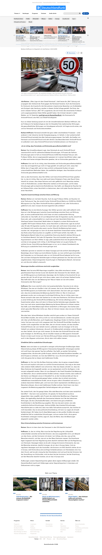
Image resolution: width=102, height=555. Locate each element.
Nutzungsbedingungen (59, 537)
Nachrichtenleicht (18, 529)
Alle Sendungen (18, 526)
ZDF (44, 539)
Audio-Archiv (52, 13)
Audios (32, 526)
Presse (77, 526)
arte (54, 539)
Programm (35, 13)
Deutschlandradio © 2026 (51, 544)
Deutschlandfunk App (36, 529)
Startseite (15, 18)
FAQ (61, 524)
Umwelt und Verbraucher (26, 18)
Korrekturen (78, 531)
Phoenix (49, 539)
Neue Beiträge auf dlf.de (20, 531)
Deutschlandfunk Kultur (49, 2)
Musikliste (63, 529)
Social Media (49, 526)
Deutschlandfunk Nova (63, 2)
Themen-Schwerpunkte (20, 533)
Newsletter (63, 526)
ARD (40, 539)
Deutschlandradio (37, 2)
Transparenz (78, 529)
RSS (61, 531)
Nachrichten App (34, 531)
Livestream (33, 524)
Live (85, 13)
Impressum (70, 537)
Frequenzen (33, 533)
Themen (16, 13)
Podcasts (43, 13)
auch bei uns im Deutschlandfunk (50, 115)
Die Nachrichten (18, 528)
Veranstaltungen (64, 528)
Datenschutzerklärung (46, 537)
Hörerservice (49, 524)
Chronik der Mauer (62, 539)
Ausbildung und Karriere (81, 528)
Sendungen (26, 13)
